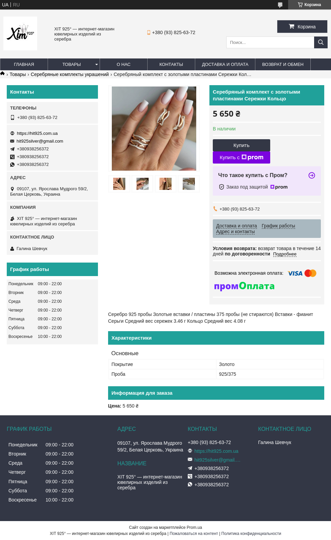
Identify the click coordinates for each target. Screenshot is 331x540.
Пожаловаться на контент (194, 533)
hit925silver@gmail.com (40, 141)
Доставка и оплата (225, 64)
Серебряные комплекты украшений (70, 74)
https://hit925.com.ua (37, 133)
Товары (71, 64)
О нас (124, 64)
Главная (24, 64)
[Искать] (321, 42)
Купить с (241, 157)
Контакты (171, 64)
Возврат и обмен (282, 64)
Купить (241, 145)
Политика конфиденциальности (251, 533)
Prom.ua (194, 527)
